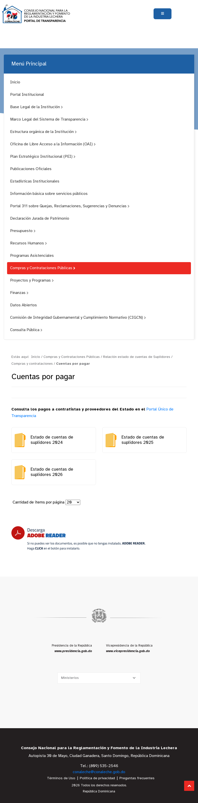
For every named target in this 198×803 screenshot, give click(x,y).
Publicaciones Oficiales (31, 169)
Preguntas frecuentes (137, 778)
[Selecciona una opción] (99, 678)
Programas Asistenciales (32, 256)
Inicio (15, 82)
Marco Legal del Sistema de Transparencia (49, 119)
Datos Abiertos (23, 305)
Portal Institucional (27, 95)
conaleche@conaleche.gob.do (99, 772)
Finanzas (19, 293)
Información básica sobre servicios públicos (49, 194)
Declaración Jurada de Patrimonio (39, 218)
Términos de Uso (61, 778)
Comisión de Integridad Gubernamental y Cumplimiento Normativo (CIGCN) (78, 317)
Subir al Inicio (189, 786)
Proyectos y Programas (32, 280)
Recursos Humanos (28, 243)
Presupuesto (23, 231)
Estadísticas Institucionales (34, 181)
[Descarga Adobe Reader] (78, 538)
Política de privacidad (97, 778)
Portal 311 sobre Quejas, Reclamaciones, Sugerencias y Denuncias (70, 206)
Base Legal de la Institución (36, 107)
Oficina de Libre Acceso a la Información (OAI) (53, 144)
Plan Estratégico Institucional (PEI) (43, 156)
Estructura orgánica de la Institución (43, 132)
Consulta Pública (26, 330)
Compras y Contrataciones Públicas (42, 268)
